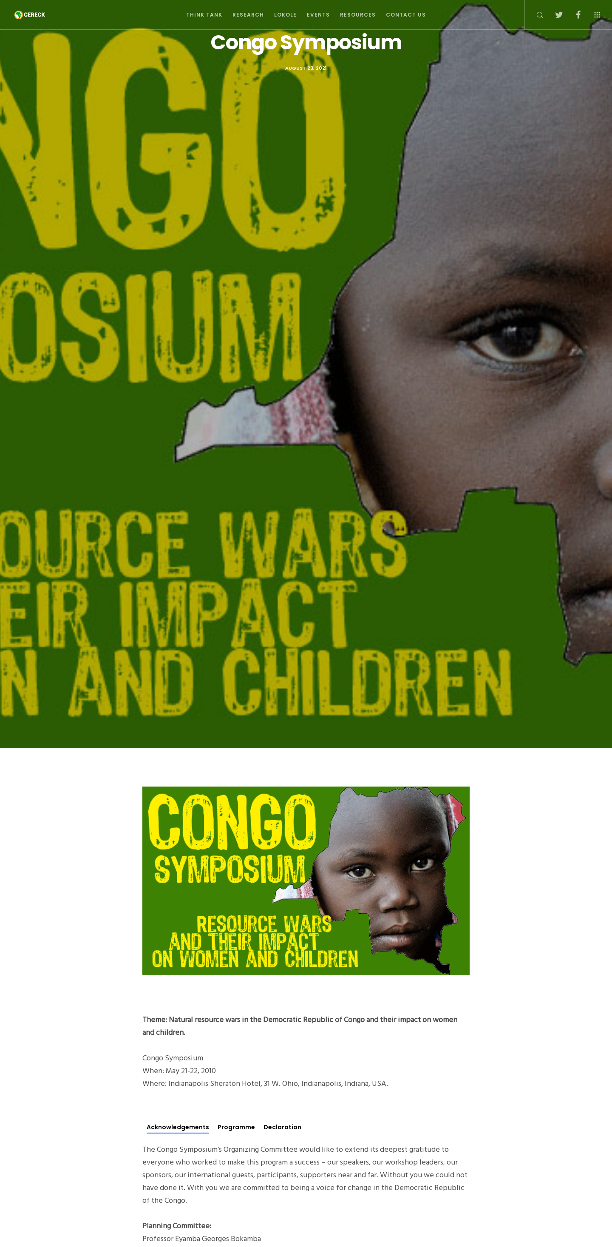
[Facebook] (572, 15)
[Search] (534, 15)
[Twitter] (553, 15)
